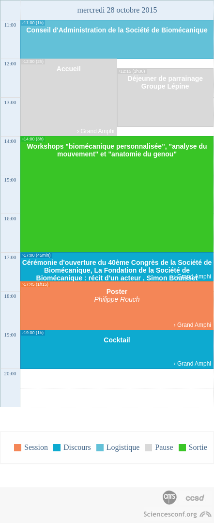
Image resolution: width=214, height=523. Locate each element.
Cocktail (117, 340)
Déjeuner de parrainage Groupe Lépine (165, 82)
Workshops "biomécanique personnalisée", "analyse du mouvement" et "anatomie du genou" (117, 150)
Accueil (69, 69)
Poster (117, 291)
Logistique (123, 447)
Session (36, 447)
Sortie (198, 447)
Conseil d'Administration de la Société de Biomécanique (116, 30)
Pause (164, 447)
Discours (77, 447)
